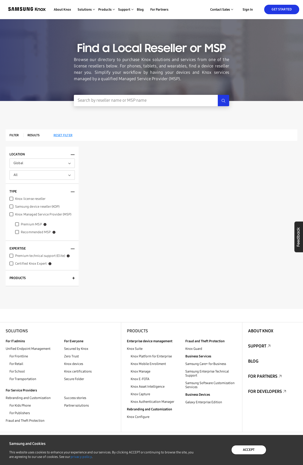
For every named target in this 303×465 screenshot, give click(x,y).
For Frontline (18, 356)
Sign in (248, 10)
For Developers (265, 391)
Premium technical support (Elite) (42, 256)
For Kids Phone (20, 406)
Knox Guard (193, 349)
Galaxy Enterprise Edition (203, 402)
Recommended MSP (38, 232)
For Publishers (19, 413)
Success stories (75, 398)
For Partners (159, 10)
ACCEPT (249, 450)
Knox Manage (140, 371)
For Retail (16, 364)
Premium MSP (33, 224)
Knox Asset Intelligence (148, 387)
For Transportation (22, 379)
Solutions (17, 330)
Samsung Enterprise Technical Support (207, 373)
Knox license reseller (30, 199)
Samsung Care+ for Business (205, 364)
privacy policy (81, 457)
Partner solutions (76, 406)
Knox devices (73, 364)
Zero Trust (71, 356)
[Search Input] (146, 100)
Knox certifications (78, 371)
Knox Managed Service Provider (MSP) (43, 214)
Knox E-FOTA (140, 379)
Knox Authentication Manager (152, 402)
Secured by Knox (76, 349)
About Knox (62, 10)
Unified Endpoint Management (28, 349)
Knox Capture (140, 394)
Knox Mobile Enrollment (148, 364)
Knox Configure (138, 417)
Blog (140, 10)
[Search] (223, 100)
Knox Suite (135, 349)
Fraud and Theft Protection (25, 421)
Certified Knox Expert (33, 264)
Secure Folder (74, 379)
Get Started (282, 9)
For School (17, 371)
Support (257, 346)
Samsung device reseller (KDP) (37, 207)
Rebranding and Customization (28, 398)
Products (137, 330)
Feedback (298, 236)
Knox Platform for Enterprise (151, 356)
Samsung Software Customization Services (210, 385)
